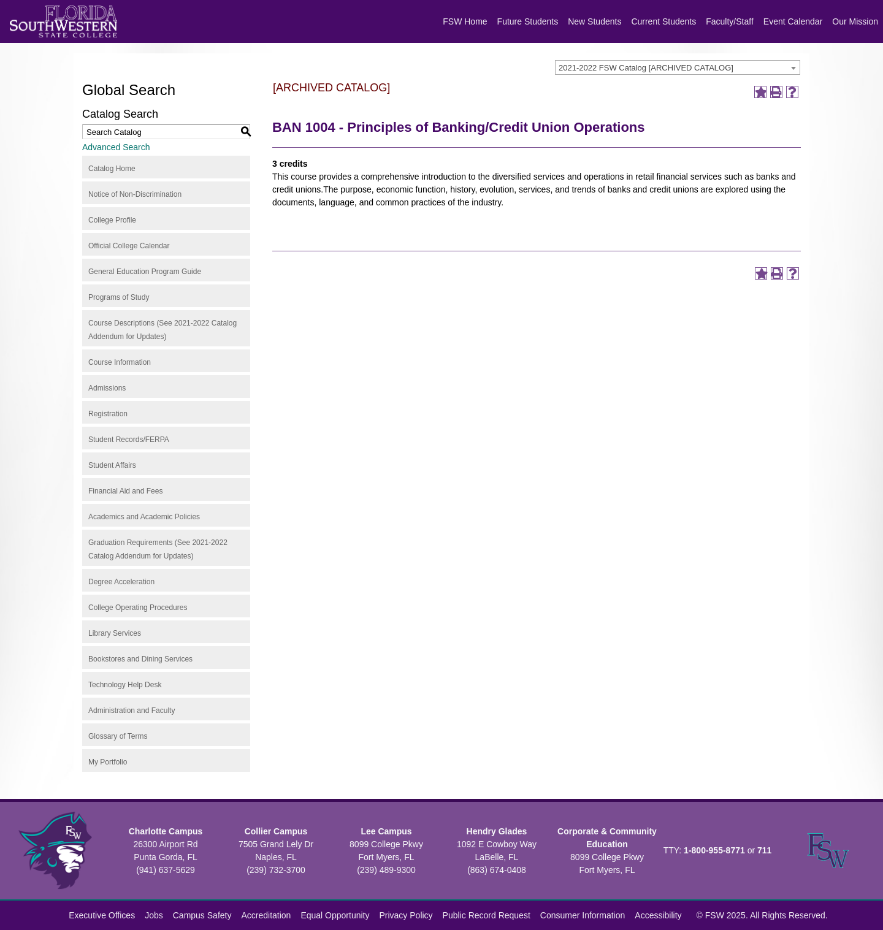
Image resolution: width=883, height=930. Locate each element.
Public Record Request (486, 915)
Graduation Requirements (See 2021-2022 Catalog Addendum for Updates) (157, 549)
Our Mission (855, 21)
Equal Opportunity (334, 915)
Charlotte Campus (166, 831)
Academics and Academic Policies (144, 517)
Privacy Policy (405, 915)
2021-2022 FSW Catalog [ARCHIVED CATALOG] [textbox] (646, 67)
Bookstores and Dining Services (140, 659)
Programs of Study (118, 297)
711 (764, 850)
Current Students (663, 21)
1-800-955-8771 (714, 850)
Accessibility (658, 915)
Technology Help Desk (124, 684)
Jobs (154, 915)
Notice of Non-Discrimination (135, 194)
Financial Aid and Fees (125, 491)
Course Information (119, 362)
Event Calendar (793, 21)
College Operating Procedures (137, 607)
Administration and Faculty (131, 710)
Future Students (528, 21)
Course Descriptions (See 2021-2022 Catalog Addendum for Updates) (162, 330)
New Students (594, 21)
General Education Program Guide (144, 271)
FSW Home (465, 21)
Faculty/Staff (730, 21)
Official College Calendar (129, 246)
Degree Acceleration (121, 581)
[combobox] (677, 67)
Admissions (107, 388)
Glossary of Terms (117, 736)
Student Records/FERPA (128, 439)
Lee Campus (386, 831)
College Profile (112, 220)
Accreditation (266, 915)
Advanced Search (116, 147)
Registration (108, 414)
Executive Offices (102, 915)
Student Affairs (112, 465)
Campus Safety (202, 915)
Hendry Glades (497, 831)
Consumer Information (582, 915)
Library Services (114, 633)
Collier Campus (276, 831)
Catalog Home (112, 168)
